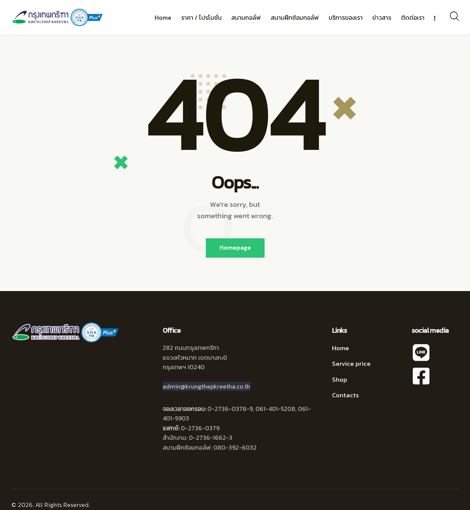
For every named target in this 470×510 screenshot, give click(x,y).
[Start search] (454, 16)
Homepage (235, 248)
